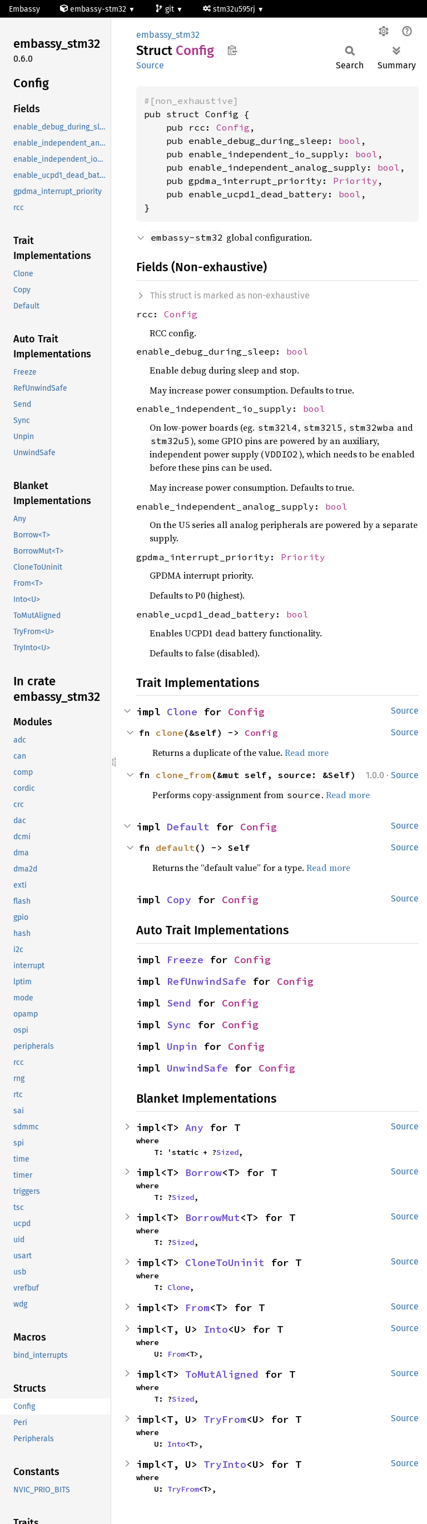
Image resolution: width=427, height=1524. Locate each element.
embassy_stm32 (168, 34)
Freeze (185, 959)
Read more (307, 752)
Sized (227, 1152)
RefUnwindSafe (206, 981)
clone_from (183, 774)
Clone (182, 711)
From (197, 1307)
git (165, 9)
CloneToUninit (225, 1262)
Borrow (203, 1172)
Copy (179, 899)
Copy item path (232, 50)
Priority (355, 180)
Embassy (24, 9)
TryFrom (224, 1419)
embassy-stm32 (94, 9)
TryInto (224, 1464)
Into (215, 1329)
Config (233, 127)
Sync (179, 1024)
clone (169, 732)
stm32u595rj (230, 9)
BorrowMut (212, 1217)
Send (179, 1003)
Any (194, 1127)
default (175, 847)
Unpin (182, 1046)
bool (350, 140)
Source (150, 65)
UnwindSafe (197, 1068)
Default (188, 826)
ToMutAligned (222, 1374)
